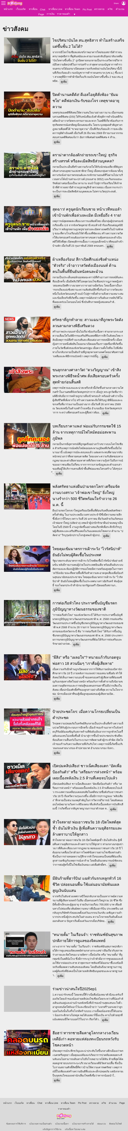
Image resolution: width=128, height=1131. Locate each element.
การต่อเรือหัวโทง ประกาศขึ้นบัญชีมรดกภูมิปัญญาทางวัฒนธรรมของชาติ (84, 601)
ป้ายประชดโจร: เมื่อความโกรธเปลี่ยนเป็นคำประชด (86, 710)
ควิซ (110, 9)
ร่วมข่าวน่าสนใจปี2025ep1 (74, 984)
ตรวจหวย (99, 9)
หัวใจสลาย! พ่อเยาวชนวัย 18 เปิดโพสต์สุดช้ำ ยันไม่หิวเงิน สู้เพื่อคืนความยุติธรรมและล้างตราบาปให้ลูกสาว (87, 823)
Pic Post (87, 9)
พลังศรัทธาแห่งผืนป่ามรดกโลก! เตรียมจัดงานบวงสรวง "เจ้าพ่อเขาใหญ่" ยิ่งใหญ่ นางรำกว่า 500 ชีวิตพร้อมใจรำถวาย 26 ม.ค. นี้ (86, 491)
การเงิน (50, 13)
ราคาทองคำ (63, 13)
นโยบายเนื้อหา (62, 1119)
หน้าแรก (8, 9)
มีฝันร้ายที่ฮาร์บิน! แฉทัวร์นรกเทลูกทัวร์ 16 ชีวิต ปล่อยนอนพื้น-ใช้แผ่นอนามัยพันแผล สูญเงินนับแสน (86, 880)
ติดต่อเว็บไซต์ (115, 1119)
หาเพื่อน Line (55, 9)
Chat (42, 9)
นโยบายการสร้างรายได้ (83, 1119)
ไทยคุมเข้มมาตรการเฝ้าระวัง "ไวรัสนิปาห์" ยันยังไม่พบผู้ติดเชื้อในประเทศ (86, 547)
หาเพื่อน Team (72, 9)
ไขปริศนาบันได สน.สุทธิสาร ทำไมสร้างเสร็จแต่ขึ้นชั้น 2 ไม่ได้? (88, 39)
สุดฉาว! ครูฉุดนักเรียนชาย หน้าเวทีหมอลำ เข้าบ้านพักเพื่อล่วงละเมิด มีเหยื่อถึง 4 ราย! (87, 208)
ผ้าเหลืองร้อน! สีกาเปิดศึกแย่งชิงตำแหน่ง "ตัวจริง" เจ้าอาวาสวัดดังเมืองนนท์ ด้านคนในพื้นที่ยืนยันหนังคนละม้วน (85, 261)
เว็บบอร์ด (21, 9)
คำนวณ (120, 9)
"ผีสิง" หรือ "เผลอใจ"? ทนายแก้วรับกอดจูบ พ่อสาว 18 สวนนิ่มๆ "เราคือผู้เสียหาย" (86, 656)
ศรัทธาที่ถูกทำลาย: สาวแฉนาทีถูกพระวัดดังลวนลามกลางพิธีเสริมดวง (87, 318)
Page (41, 14)
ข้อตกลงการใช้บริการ (16, 1119)
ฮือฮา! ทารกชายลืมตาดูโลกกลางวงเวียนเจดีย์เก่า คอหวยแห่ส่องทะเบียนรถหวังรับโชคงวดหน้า (85, 1034)
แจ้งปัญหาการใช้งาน (52, 1125)
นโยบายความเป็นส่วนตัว (40, 1119)
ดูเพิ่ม (64, 77)
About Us (101, 1119)
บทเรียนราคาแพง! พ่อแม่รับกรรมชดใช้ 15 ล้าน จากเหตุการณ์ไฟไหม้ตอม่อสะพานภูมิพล (86, 428)
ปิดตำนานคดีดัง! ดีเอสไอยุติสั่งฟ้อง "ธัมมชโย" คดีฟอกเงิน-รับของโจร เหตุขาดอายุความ (85, 96)
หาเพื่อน (33, 9)
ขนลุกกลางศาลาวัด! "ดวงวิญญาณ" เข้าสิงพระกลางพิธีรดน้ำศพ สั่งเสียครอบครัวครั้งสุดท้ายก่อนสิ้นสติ (86, 371)
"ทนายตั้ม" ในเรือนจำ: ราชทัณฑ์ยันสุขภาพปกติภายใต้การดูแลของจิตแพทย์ (87, 933)
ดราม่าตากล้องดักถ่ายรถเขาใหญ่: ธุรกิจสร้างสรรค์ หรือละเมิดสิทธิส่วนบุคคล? (84, 153)
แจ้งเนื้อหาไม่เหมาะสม (75, 1125)
